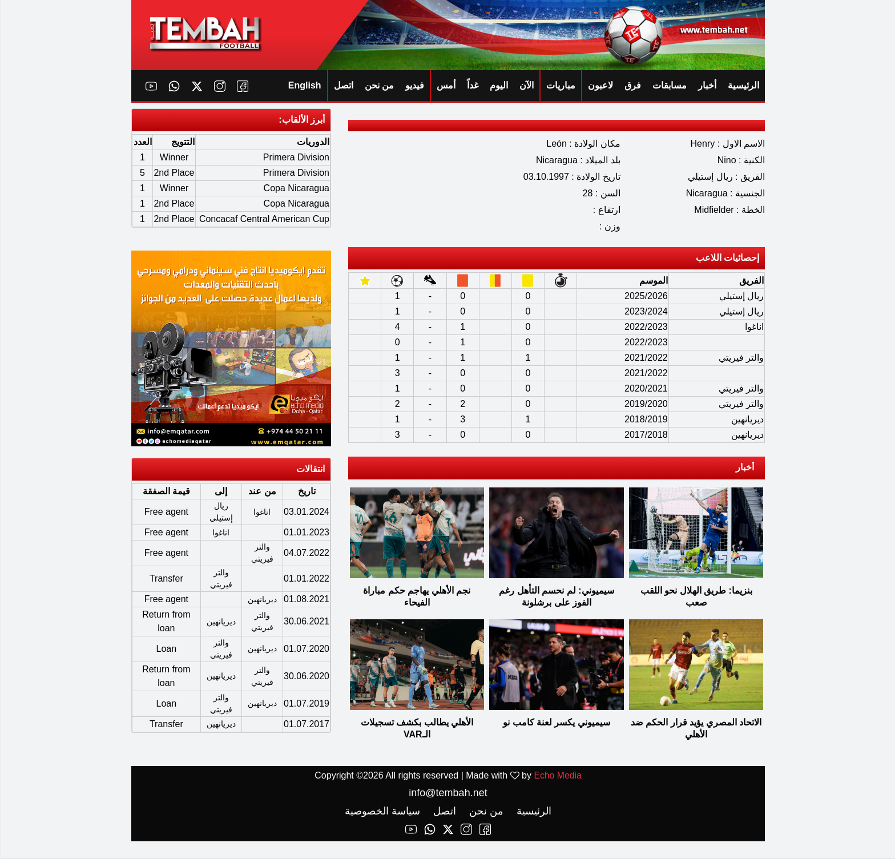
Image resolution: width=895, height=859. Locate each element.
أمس (445, 85)
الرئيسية (743, 85)
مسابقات (669, 85)
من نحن (378, 85)
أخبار (707, 85)
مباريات (560, 85)
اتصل (343, 85)
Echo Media (557, 776)
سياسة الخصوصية (382, 811)
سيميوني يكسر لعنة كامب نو (556, 723)
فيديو (414, 85)
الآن (526, 85)
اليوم (498, 85)
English (304, 85)
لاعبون (599, 85)
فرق (632, 85)
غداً (472, 85)
